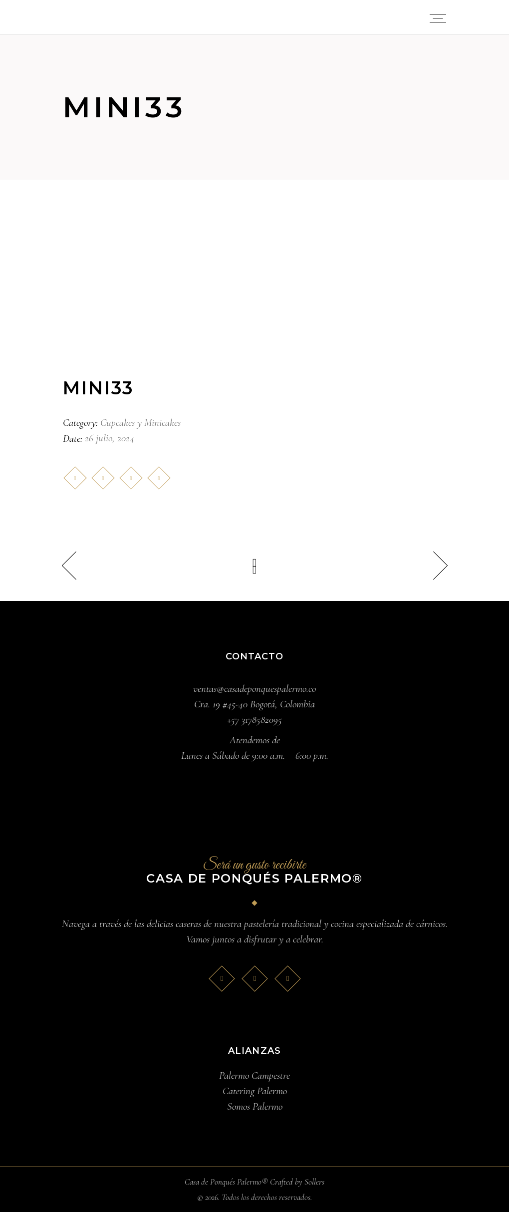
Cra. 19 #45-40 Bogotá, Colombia (254, 704)
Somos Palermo (254, 1106)
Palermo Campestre (254, 1075)
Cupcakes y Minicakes (140, 422)
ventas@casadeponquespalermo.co (254, 688)
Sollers (314, 1182)
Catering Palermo (255, 1091)
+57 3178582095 (254, 719)
